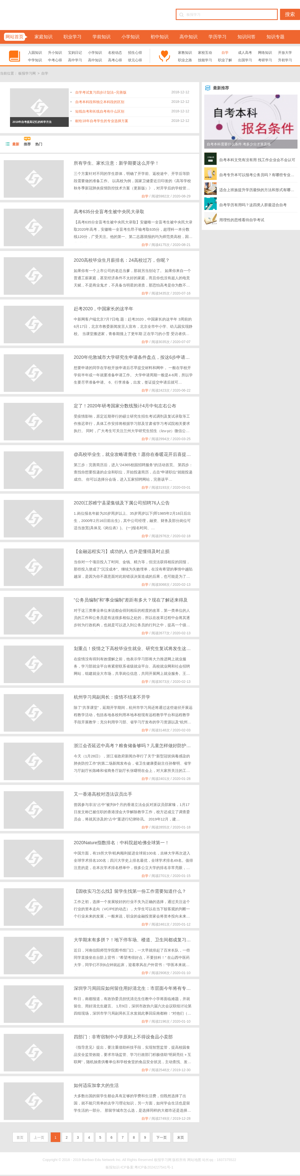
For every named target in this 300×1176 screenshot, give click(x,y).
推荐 (27, 144)
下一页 (161, 1137)
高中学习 (75, 60)
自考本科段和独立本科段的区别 (99, 102)
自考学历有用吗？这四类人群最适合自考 (245, 203)
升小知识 (55, 53)
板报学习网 (27, 73)
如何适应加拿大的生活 (96, 1085)
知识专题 (275, 36)
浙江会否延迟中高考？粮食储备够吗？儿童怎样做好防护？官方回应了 (143, 745)
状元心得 (135, 60)
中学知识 (35, 60)
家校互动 (205, 53)
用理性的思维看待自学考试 (234, 218)
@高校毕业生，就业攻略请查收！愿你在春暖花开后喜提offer (134, 454)
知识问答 (247, 36)
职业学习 (73, 36)
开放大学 (285, 53)
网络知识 (265, 53)
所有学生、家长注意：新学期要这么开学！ (116, 163)
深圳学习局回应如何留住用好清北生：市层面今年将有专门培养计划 (141, 988)
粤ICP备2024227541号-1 (154, 1167)
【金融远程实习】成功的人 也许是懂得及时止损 (122, 551)
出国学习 (245, 60)
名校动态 (115, 53)
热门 (38, 144)
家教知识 (185, 53)
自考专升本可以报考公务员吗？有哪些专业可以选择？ (251, 173)
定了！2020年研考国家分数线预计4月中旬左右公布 (125, 405)
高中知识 (189, 36)
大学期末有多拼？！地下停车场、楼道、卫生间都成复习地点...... (138, 939)
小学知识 (131, 36)
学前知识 (101, 36)
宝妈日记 (75, 53)
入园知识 (35, 53)
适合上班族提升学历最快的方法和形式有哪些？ (251, 188)
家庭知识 (43, 36)
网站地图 (194, 1160)
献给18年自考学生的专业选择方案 (101, 121)
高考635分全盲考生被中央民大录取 (109, 211)
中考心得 (55, 60)
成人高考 (245, 53)
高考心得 (115, 60)
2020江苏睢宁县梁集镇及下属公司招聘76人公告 (122, 502)
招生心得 (135, 53)
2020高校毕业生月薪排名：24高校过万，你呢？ (122, 260)
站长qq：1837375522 (219, 1160)
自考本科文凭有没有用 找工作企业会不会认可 (249, 158)
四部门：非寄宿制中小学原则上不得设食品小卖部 (123, 1036)
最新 (15, 144)
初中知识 (159, 36)
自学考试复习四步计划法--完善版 (100, 92)
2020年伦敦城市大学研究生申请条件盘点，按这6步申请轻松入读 (138, 357)
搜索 (290, 14)
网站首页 (15, 36)
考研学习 (265, 60)
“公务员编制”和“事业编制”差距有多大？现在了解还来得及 (131, 600)
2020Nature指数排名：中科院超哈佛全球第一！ (121, 842)
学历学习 (217, 36)
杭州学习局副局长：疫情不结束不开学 (112, 697)
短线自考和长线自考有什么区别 (99, 111)
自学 (225, 53)
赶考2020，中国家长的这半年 (103, 308)
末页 (180, 1137)
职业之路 (185, 60)
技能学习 (205, 60)
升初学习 (285, 60)
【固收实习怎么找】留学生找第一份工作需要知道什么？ (130, 891)
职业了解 (225, 60)
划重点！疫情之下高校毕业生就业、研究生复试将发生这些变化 (137, 648)
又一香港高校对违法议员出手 (103, 794)
